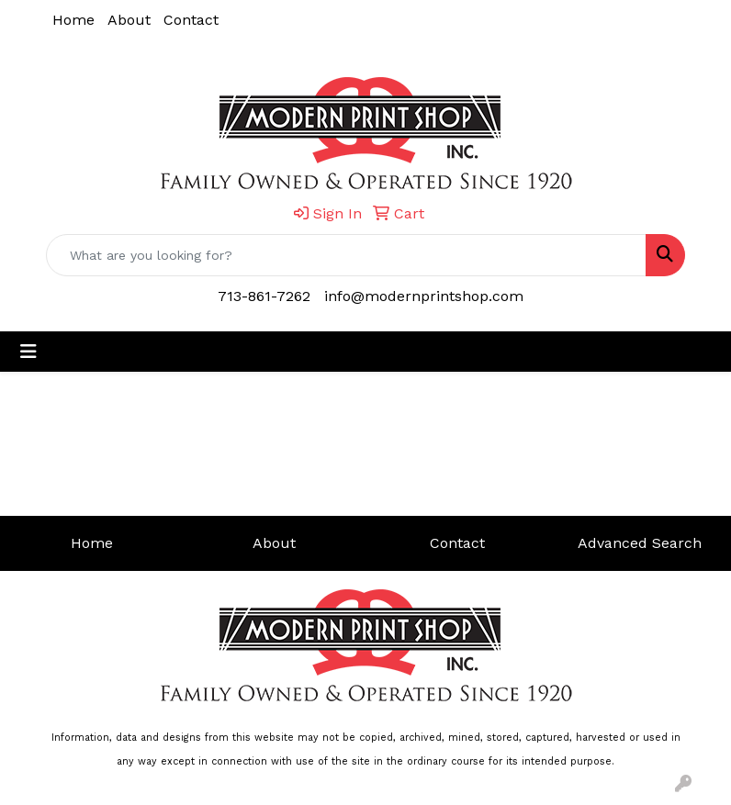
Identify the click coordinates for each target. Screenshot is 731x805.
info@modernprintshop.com (423, 296)
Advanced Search (640, 543)
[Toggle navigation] (28, 351)
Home (73, 19)
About (129, 19)
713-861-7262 (264, 296)
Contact (191, 19)
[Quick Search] (346, 255)
